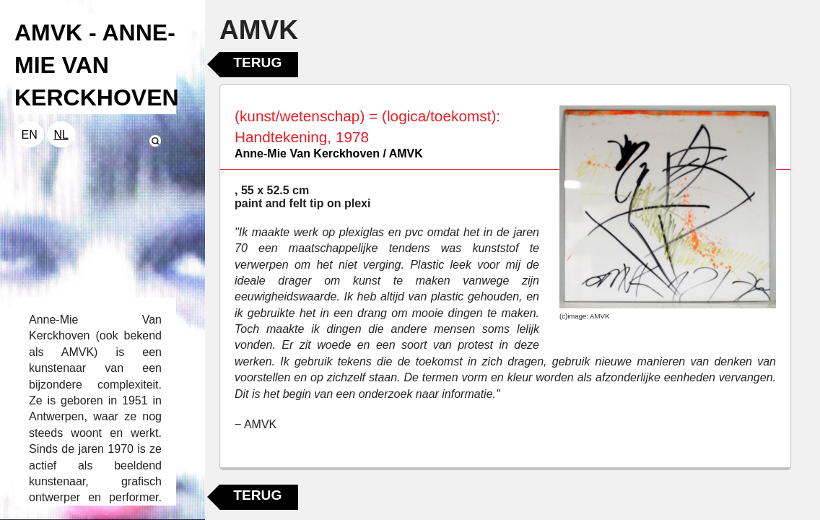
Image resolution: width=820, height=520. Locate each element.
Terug (257, 62)
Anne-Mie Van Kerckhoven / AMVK (329, 153)
